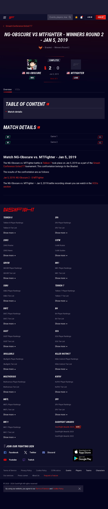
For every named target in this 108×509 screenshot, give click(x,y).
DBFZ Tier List (8, 319)
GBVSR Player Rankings (12, 268)
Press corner (23, 476)
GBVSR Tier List (9, 273)
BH (56, 308)
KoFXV (58, 376)
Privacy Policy (26, 471)
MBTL (5, 399)
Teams (88, 471)
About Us (35, 476)
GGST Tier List (8, 341)
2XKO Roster (8, 245)
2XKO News (8, 251)
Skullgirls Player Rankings (13, 359)
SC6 (57, 331)
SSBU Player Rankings (12, 291)
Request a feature (51, 476)
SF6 (56, 217)
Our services (8, 476)
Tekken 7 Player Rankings (65, 291)
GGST (5, 331)
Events (68, 471)
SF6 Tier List (60, 228)
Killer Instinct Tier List (63, 364)
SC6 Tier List (60, 341)
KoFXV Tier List (61, 387)
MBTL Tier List (8, 410)
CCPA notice (56, 471)
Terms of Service (9, 471)
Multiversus (9, 376)
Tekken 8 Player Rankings (13, 223)
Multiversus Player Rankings (14, 382)
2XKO (5, 240)
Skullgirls (8, 353)
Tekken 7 (47, 163)
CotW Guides (60, 251)
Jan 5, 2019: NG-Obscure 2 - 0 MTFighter (23, 177)
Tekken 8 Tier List (10, 228)
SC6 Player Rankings (63, 336)
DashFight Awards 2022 (64, 436)
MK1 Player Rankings (63, 268)
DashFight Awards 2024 (64, 427)
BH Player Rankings (62, 314)
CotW (57, 240)
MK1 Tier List (60, 273)
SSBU (5, 285)
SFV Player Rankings (63, 405)
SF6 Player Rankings (63, 223)
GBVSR (6, 263)
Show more (9, 233)
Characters (100, 471)
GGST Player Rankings (12, 336)
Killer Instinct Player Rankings (66, 359)
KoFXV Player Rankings (64, 382)
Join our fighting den (20, 446)
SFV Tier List (60, 410)
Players (79, 471)
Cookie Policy (41, 471)
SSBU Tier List (8, 296)
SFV (56, 399)
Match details (15, 111)
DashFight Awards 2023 (64, 432)
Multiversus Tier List (11, 387)
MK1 (57, 263)
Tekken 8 (7, 217)
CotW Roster (60, 245)
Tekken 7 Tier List (62, 296)
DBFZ (5, 308)
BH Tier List (59, 319)
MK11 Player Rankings (12, 427)
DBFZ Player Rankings (12, 314)
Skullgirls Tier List (10, 364)
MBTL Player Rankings (12, 405)
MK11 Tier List (8, 432)
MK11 (6, 422)
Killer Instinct (62, 353)
